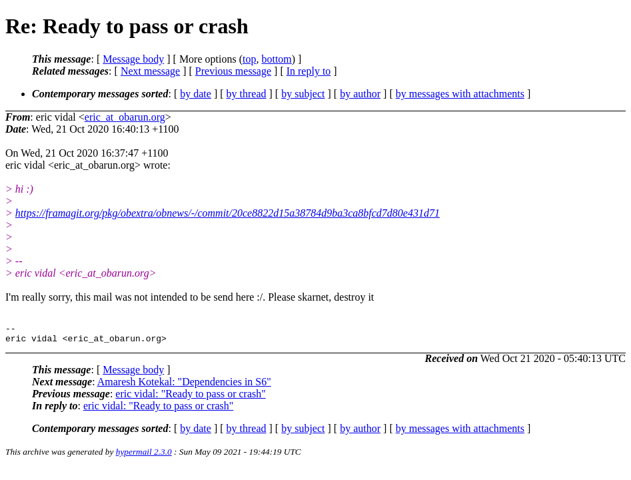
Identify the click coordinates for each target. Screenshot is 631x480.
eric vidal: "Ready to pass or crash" (190, 397)
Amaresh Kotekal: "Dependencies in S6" (184, 385)
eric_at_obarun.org (125, 117)
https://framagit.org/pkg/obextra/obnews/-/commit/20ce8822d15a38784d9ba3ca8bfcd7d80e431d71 (227, 213)
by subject (302, 93)
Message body (133, 59)
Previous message (233, 71)
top (249, 59)
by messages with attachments (460, 93)
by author (360, 93)
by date (195, 93)
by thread (247, 93)
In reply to (309, 71)
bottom (276, 59)
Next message (150, 71)
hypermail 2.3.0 (144, 456)
